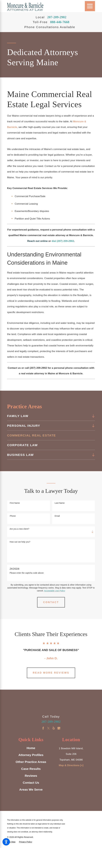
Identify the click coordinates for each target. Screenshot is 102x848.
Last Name (60, 503)
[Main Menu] (90, 6)
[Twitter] (48, 728)
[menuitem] (48, 415)
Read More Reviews (51, 672)
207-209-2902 (56, 17)
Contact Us (31, 782)
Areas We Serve (31, 789)
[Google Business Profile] (58, 728)
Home (31, 748)
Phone (13, 516)
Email (57, 516)
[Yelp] (53, 728)
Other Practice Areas (31, 762)
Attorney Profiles (30, 755)
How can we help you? (20, 542)
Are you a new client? (19, 529)
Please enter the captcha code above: (27, 573)
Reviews (31, 775)
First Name (15, 503)
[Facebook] (43, 728)
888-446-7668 (59, 22)
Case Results (31, 768)
